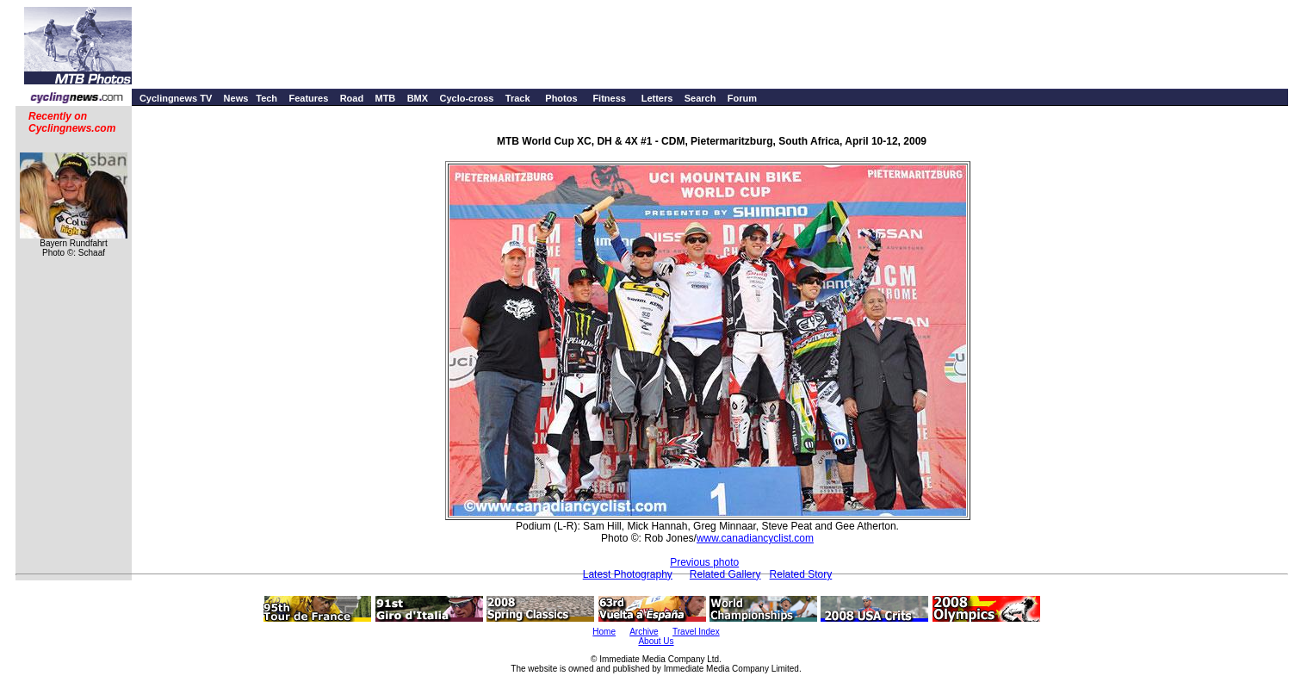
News (236, 98)
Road (352, 98)
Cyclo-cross (466, 98)
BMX (417, 98)
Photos (561, 98)
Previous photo (704, 562)
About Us (655, 641)
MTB (385, 98)
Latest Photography (627, 574)
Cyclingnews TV (175, 98)
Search (700, 98)
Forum (742, 98)
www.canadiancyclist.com (755, 538)
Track (517, 98)
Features (308, 98)
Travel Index (696, 631)
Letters (657, 98)
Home (604, 631)
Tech (266, 98)
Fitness (609, 98)
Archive (643, 631)
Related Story (801, 574)
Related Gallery (725, 574)
